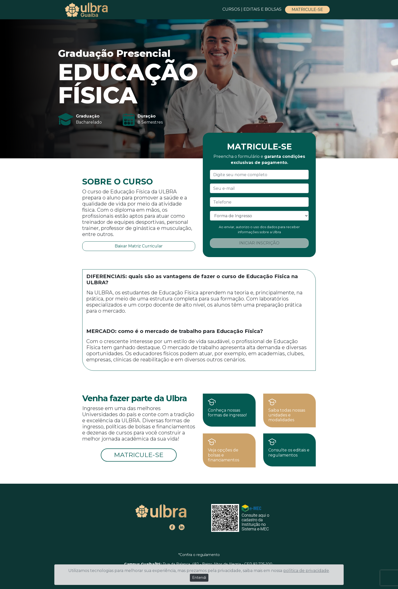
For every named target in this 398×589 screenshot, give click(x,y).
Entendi (199, 577)
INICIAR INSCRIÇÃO (259, 243)
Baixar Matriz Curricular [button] (139, 246)
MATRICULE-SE (307, 9)
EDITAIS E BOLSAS (263, 9)
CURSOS (231, 9)
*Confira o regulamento (199, 554)
